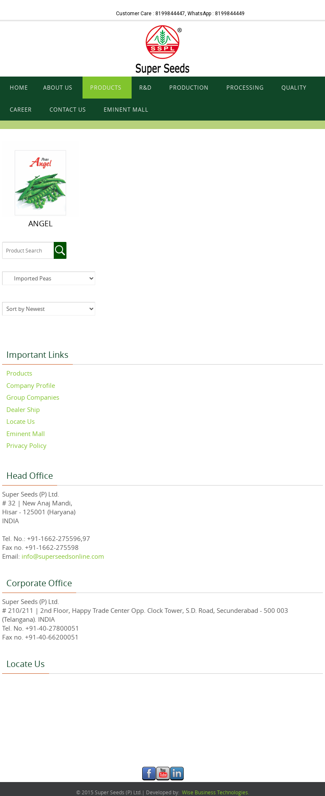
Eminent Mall (25, 433)
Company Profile (30, 385)
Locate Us (20, 421)
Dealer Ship (23, 409)
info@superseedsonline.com (62, 556)
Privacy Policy (26, 445)
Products (19, 373)
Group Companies (32, 397)
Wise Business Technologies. (215, 792)
